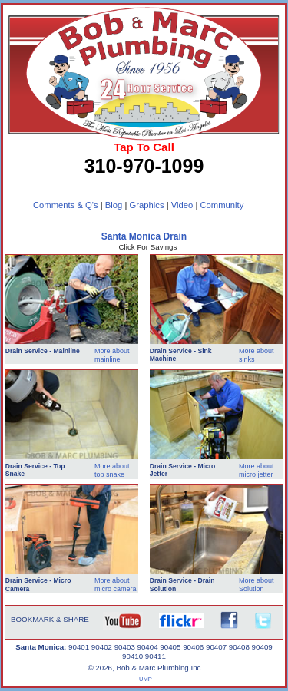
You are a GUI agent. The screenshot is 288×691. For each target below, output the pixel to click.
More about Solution (256, 585)
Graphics (146, 205)
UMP (145, 679)
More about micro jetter (256, 470)
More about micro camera (115, 585)
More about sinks (256, 355)
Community (221, 205)
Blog (114, 205)
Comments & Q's (65, 205)
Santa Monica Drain (144, 236)
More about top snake (112, 470)
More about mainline (112, 355)
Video (182, 205)
